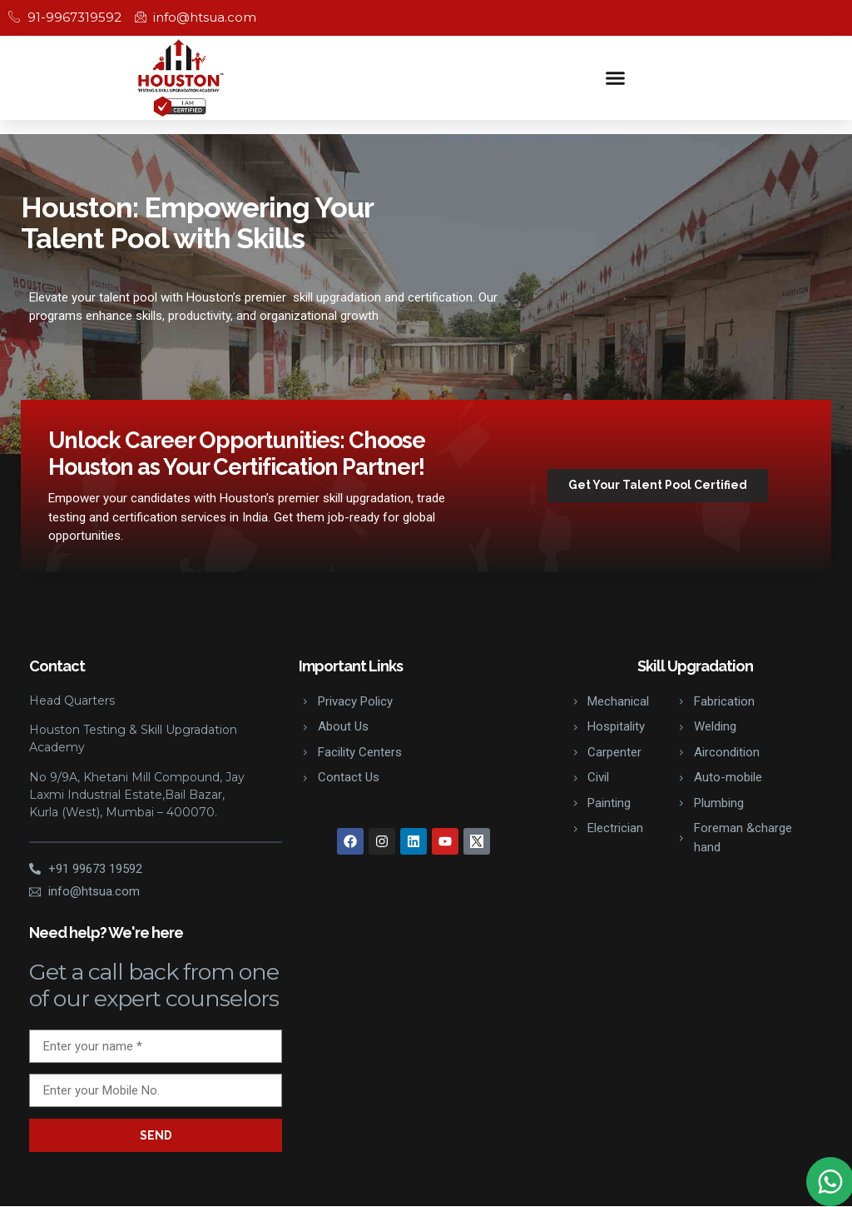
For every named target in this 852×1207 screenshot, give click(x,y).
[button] (616, 77)
